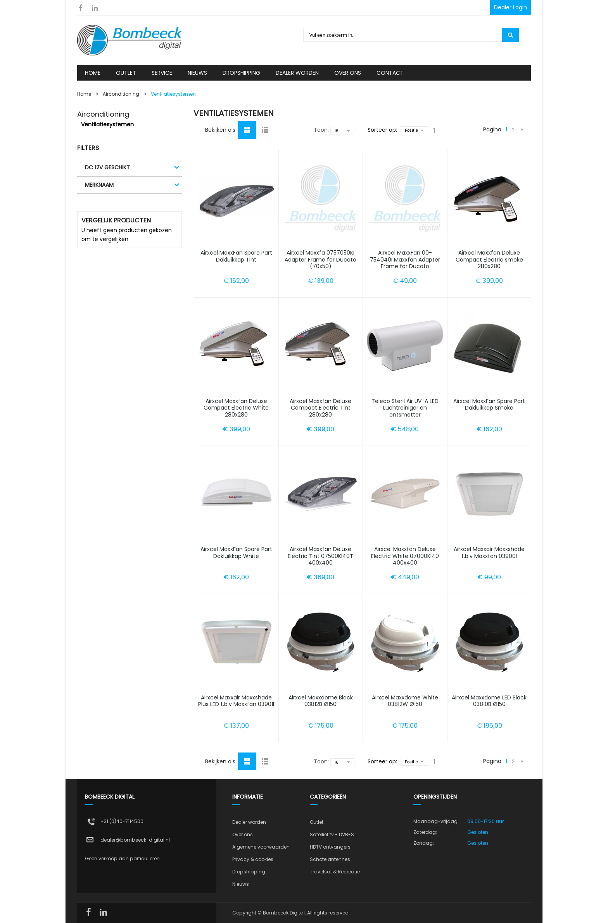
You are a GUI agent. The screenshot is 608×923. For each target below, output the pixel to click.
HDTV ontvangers (330, 847)
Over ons (242, 834)
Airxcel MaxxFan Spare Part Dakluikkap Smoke (489, 404)
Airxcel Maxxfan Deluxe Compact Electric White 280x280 (236, 407)
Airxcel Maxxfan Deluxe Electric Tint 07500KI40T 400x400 (320, 556)
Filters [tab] (88, 147)
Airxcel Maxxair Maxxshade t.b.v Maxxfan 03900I (489, 552)
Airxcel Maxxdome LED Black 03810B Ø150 (489, 701)
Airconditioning (121, 94)
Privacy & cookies (252, 859)
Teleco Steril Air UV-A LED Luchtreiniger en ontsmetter (405, 407)
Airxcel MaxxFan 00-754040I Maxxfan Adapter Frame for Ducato (405, 259)
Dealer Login (510, 7)
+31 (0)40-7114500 (121, 821)
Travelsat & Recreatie (335, 871)
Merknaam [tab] (99, 185)
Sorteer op (382, 130)
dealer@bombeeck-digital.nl (135, 840)
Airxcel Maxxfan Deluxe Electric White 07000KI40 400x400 (405, 556)
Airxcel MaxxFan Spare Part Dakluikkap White (236, 552)
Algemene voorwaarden (261, 847)
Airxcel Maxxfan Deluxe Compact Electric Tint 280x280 (320, 407)
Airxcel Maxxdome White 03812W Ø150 (405, 701)
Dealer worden (249, 822)
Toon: (321, 130)
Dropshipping (248, 871)
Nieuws (240, 884)
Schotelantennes (330, 859)
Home (84, 94)
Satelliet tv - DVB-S (332, 834)
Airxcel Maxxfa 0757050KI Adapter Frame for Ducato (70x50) (320, 259)
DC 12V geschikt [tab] (107, 167)
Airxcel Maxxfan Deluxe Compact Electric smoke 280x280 (489, 259)
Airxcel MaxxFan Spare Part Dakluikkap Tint (236, 256)
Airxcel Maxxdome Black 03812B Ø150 (320, 701)
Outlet (316, 822)
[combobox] (403, 34)
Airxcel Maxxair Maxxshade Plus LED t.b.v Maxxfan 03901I (236, 701)
